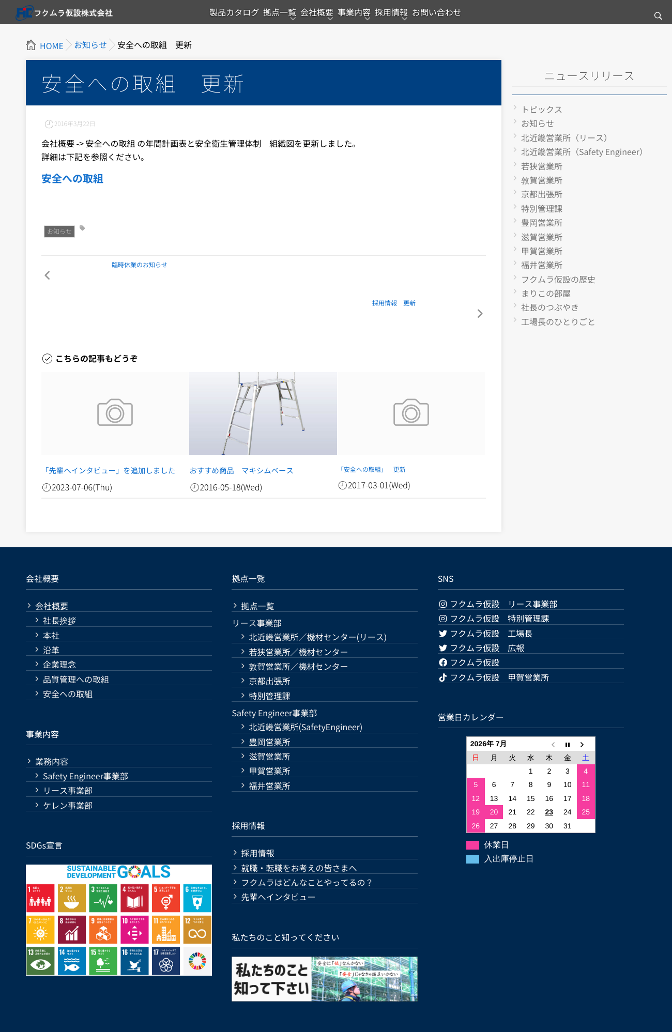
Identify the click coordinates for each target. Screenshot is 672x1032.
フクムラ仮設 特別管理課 (493, 588)
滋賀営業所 (541, 236)
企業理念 (59, 634)
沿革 (51, 619)
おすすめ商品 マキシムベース (232, 441)
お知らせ (59, 231)
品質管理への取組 (76, 649)
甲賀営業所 (541, 250)
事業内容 (360, 18)
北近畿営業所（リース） (566, 137)
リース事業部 (68, 760)
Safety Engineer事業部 (85, 745)
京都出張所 (541, 193)
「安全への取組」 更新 (372, 441)
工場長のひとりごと (558, 321)
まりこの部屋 (546, 293)
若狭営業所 (541, 166)
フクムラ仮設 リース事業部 (498, 573)
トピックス (541, 109)
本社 (51, 605)
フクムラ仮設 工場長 (485, 602)
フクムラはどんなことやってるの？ (307, 852)
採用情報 (409, 18)
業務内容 (51, 731)
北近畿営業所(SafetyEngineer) (305, 697)
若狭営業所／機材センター (298, 621)
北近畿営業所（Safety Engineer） (584, 151)
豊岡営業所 (541, 222)
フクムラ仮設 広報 (481, 617)
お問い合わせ (468, 18)
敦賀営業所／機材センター (298, 636)
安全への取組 (72, 178)
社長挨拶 (59, 590)
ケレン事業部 (68, 775)
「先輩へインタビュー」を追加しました (97, 441)
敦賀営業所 (541, 180)
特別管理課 (541, 208)
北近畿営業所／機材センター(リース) (318, 607)
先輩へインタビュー (278, 867)
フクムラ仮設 (469, 632)
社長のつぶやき (550, 307)
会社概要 (310, 18)
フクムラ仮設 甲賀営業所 (493, 646)
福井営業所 (541, 264)
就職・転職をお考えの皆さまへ (299, 837)
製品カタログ (203, 18)
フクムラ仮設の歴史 (558, 279)
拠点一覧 (261, 18)
